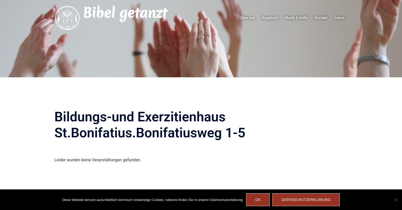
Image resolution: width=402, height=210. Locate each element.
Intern (339, 18)
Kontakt (321, 18)
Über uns (248, 18)
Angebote (270, 18)
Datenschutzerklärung (306, 200)
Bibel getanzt (125, 13)
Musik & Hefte (296, 18)
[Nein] (395, 199)
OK (258, 200)
